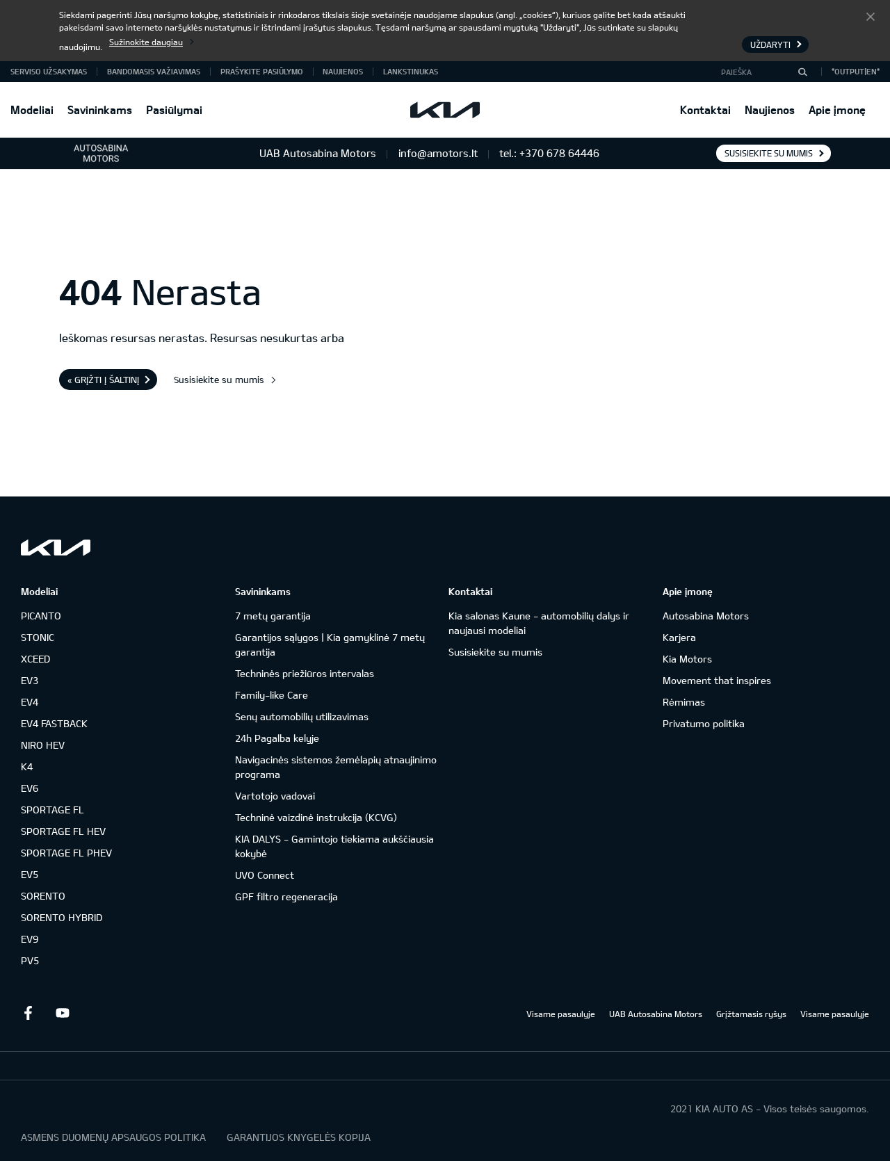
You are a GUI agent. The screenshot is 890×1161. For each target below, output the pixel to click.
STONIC (37, 637)
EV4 (29, 702)
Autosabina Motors (706, 616)
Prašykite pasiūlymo (261, 71)
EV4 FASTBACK (54, 723)
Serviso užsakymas (48, 71)
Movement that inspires (717, 680)
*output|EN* (856, 71)
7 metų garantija (273, 616)
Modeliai (32, 109)
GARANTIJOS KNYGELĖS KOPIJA (299, 1137)
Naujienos (770, 109)
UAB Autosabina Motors (655, 1013)
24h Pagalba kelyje (277, 738)
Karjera (679, 637)
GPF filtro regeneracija (286, 896)
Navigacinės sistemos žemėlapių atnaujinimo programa (336, 767)
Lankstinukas (410, 71)
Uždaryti (870, 16)
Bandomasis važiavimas (153, 71)
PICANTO (41, 616)
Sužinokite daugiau (146, 42)
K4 (27, 766)
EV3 (29, 680)
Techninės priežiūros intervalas (304, 673)
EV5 (29, 874)
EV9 (29, 939)
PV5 (30, 960)
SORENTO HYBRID (61, 917)
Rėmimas (684, 702)
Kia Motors (687, 659)
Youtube (63, 1013)
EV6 (29, 788)
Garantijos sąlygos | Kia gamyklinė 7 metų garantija (330, 644)
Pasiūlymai (174, 109)
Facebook (28, 1013)
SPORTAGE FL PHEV (66, 853)
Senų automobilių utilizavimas (302, 716)
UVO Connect (264, 875)
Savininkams (99, 109)
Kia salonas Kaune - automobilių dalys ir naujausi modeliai (538, 623)
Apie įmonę (837, 109)
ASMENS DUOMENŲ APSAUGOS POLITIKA (113, 1137)
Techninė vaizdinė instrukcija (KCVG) (316, 817)
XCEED (35, 659)
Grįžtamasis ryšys (751, 1013)
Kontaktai (705, 109)
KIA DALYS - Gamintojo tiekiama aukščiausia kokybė (334, 846)
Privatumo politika (704, 723)
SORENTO (43, 896)
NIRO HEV (43, 745)
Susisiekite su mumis (769, 153)
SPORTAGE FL (52, 809)
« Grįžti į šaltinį (103, 379)
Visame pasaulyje (560, 1013)
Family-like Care (271, 695)
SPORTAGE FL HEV (63, 831)
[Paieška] (802, 71)
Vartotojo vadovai (275, 796)
